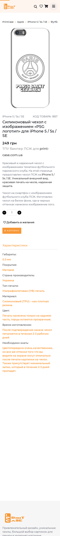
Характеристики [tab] (15, 245)
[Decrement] (4, 213)
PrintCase (9, 21)
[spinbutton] (11, 213)
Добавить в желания (18, 222)
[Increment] (19, 213)
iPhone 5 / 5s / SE (38, 21)
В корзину (11, 230)
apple (21, 21)
